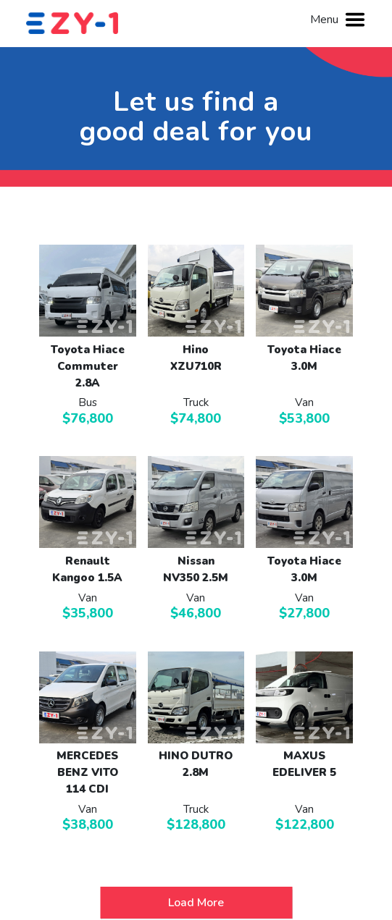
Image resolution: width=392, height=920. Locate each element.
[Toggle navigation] (355, 19)
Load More (196, 903)
